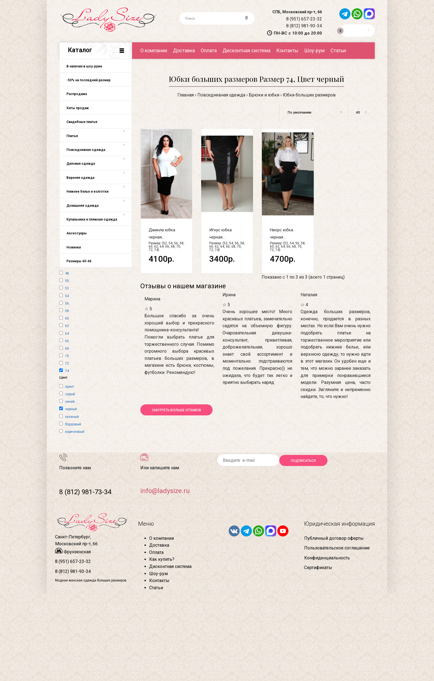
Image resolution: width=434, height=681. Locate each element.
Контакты (159, 580)
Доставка (159, 545)
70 (67, 356)
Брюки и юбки (264, 95)
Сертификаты (318, 567)
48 (67, 273)
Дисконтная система (170, 566)
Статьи (156, 587)
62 (67, 326)
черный (71, 409)
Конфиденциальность (327, 557)
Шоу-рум (158, 573)
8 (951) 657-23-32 (304, 19)
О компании (161, 538)
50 (67, 281)
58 (67, 311)
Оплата (156, 552)
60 (67, 318)
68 (67, 348)
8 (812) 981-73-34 (85, 492)
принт (69, 387)
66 (67, 341)
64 (67, 334)
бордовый (73, 424)
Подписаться (303, 461)
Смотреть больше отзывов (176, 410)
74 (67, 371)
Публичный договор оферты (334, 538)
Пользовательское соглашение (337, 548)
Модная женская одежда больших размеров (90, 580)
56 (67, 303)
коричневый (74, 432)
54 (67, 296)
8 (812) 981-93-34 (304, 25)
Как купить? (161, 559)
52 (67, 288)
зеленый (72, 417)
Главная (185, 95)
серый (70, 394)
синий (70, 402)
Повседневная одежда (221, 95)
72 (67, 363)
